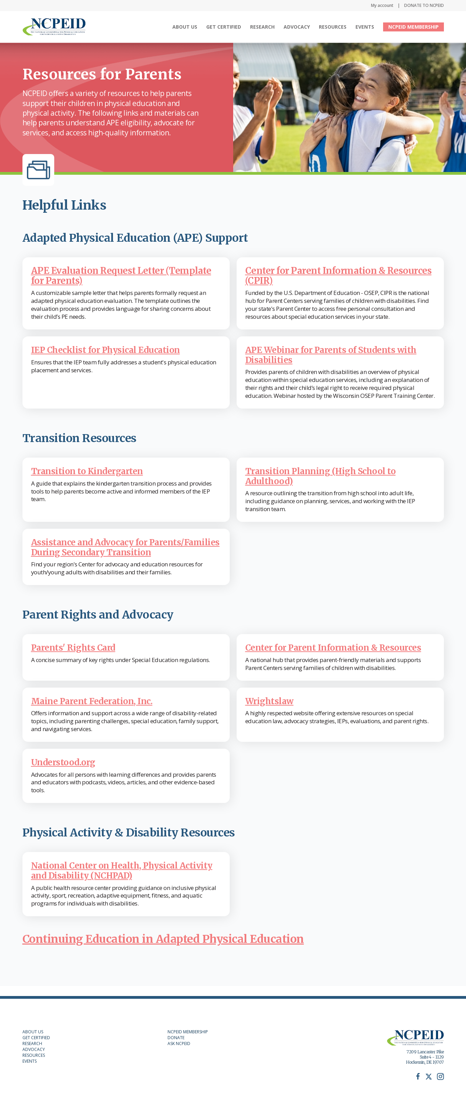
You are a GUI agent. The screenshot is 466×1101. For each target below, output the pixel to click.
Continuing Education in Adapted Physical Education (163, 949)
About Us (184, 26)
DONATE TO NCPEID (424, 5)
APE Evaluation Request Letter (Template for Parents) (121, 275)
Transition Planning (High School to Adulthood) (324, 476)
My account (382, 5)
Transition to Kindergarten (90, 471)
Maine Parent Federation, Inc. (96, 710)
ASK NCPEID (179, 1043)
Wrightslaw (270, 710)
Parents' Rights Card (76, 657)
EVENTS (29, 1061)
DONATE (176, 1038)
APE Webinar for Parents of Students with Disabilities (336, 354)
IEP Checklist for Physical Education (110, 349)
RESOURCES (33, 1055)
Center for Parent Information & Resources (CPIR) (338, 275)
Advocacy (297, 26)
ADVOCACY (33, 1049)
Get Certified (223, 26)
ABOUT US (32, 1032)
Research (262, 26)
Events (364, 26)
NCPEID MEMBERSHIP (413, 26)
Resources (332, 26)
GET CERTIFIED (36, 1038)
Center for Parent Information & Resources (338, 657)
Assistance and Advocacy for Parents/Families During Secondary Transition (109, 551)
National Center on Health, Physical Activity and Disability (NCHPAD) (108, 880)
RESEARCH (32, 1043)
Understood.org (65, 772)
